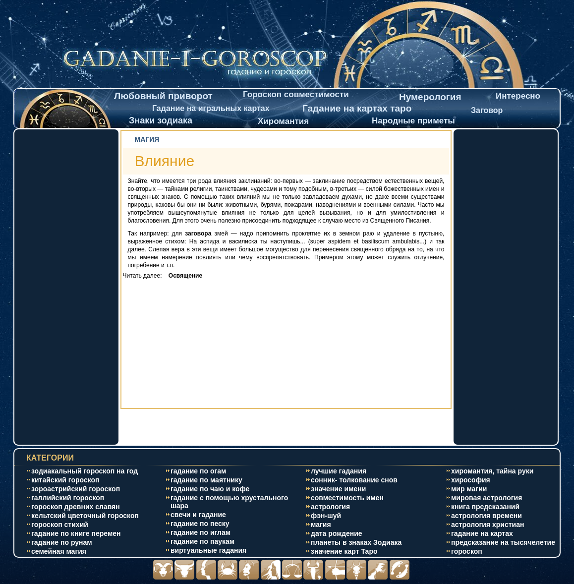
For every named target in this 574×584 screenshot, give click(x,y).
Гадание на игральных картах (211, 108)
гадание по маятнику (206, 480)
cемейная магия (58, 551)
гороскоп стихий (59, 524)
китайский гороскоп (65, 480)
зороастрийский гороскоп (75, 489)
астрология (330, 507)
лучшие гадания (338, 471)
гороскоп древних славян (75, 507)
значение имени (338, 489)
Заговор (487, 110)
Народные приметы (413, 120)
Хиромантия (283, 121)
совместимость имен (347, 498)
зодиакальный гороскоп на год (84, 471)
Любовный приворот (163, 96)
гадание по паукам (202, 541)
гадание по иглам (200, 532)
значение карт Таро (344, 551)
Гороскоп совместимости (296, 94)
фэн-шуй (326, 516)
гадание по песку (200, 523)
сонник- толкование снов (354, 480)
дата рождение (336, 533)
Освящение (183, 275)
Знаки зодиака (160, 120)
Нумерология (430, 97)
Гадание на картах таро (356, 108)
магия (321, 524)
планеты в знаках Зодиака (356, 542)
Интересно (518, 96)
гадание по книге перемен (76, 533)
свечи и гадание (198, 515)
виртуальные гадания (208, 550)
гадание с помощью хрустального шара (229, 502)
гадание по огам (198, 471)
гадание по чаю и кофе (210, 489)
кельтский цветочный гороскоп (85, 516)
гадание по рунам (61, 542)
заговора (198, 233)
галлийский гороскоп (67, 498)
